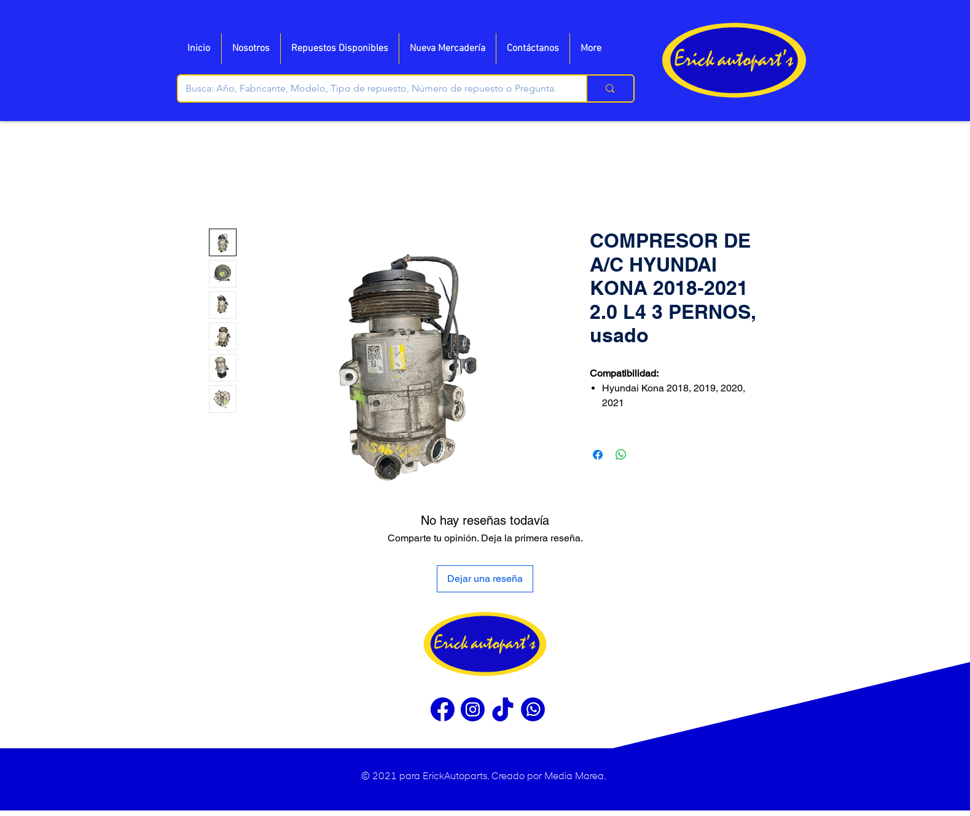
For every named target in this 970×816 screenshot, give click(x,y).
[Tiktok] (503, 709)
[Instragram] (473, 709)
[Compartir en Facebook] (597, 454)
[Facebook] (443, 709)
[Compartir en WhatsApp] (621, 454)
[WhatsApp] (533, 709)
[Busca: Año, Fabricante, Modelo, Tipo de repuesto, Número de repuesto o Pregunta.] (373, 88)
